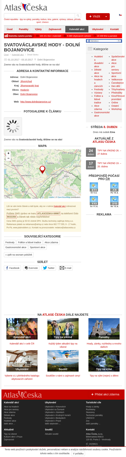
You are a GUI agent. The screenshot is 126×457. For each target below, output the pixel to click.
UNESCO (90, 418)
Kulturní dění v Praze (13, 437)
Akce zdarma (51, 242)
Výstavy (98, 92)
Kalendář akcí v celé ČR (22, 343)
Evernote (31, 268)
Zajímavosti (55, 29)
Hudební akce (10, 421)
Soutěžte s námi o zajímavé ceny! (63, 375)
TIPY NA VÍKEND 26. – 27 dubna (109, 152)
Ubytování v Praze (53, 421)
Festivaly (9, 242)
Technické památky (94, 415)
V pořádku (78, 453)
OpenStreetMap (64, 197)
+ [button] (8, 153)
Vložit (99, 16)
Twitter (48, 268)
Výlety (38, 29)
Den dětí (115, 86)
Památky (23, 29)
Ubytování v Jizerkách (54, 412)
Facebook (12, 268)
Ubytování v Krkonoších (55, 407)
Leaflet (51, 197)
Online (114, 102)
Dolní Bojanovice (29, 94)
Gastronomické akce (15, 247)
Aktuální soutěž (51, 434)
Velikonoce (117, 79)
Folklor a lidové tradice (29, 242)
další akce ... (9, 423)
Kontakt (114, 29)
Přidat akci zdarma (105, 394)
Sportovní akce (37, 247)
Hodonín (24, 90)
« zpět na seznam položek (18, 254)
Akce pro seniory (11, 409)
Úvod (9, 29)
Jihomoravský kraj (29, 85)
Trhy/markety (118, 89)
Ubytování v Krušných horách (58, 415)
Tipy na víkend (10, 434)
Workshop (116, 109)
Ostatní (115, 106)
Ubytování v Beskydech (55, 418)
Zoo (87, 421)
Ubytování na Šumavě (54, 409)
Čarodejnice (117, 83)
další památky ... (93, 423)
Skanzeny (90, 412)
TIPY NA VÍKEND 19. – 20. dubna (109, 165)
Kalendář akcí (76, 29)
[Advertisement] (104, 238)
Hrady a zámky (92, 407)
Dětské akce (9, 415)
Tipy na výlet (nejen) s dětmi (104, 375)
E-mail (65, 268)
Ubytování (97, 29)
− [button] (8, 158)
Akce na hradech (11, 407)
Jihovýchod (26, 81)
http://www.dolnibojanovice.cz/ (35, 101)
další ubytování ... (52, 423)
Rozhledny (90, 409)
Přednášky (116, 92)
